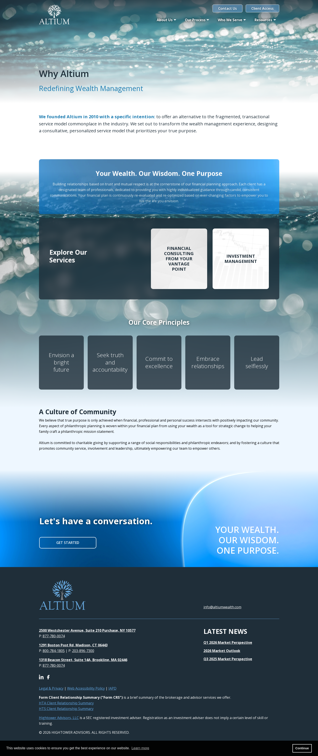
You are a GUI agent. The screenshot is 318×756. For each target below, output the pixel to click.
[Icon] (43, 677)
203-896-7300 (83, 650)
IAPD (112, 688)
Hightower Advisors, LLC (59, 717)
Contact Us (227, 8)
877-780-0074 (54, 636)
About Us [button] (165, 20)
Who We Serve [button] (230, 20)
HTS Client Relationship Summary (66, 708)
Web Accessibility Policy (86, 688)
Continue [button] (302, 748)
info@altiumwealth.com (222, 607)
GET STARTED (67, 542)
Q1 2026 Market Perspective (227, 642)
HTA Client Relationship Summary (66, 703)
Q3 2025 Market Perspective (227, 659)
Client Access (262, 8)
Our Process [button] (195, 20)
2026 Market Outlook (221, 650)
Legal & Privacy (51, 688)
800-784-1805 (54, 650)
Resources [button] (263, 20)
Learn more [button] (140, 748)
